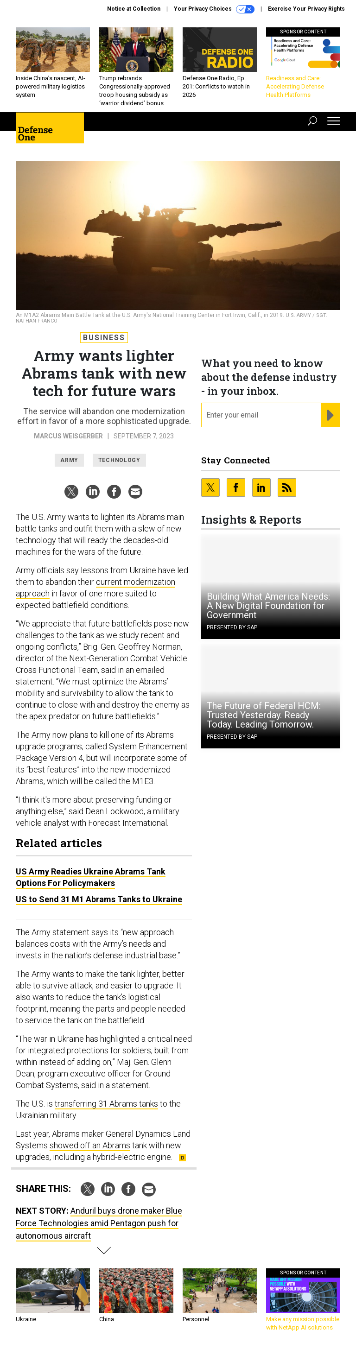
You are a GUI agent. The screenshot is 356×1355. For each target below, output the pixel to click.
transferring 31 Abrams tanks (106, 1103)
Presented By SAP (232, 627)
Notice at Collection (133, 9)
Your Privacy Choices (214, 9)
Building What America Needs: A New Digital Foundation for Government (268, 606)
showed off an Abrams (90, 1145)
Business (104, 337)
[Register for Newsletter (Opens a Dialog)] (330, 415)
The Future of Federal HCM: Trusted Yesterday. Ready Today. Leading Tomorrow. (264, 715)
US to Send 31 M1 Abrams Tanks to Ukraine (99, 899)
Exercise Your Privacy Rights (306, 9)
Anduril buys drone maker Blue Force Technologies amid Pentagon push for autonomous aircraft (99, 1223)
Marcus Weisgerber (68, 436)
